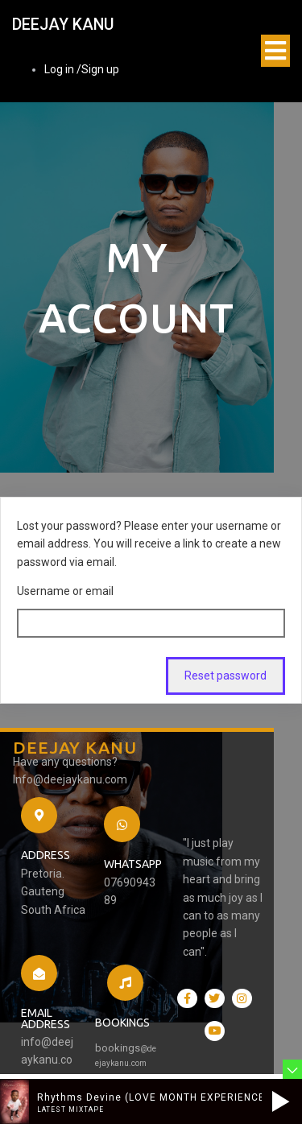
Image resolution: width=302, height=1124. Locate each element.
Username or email (65, 539)
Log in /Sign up (81, 70)
